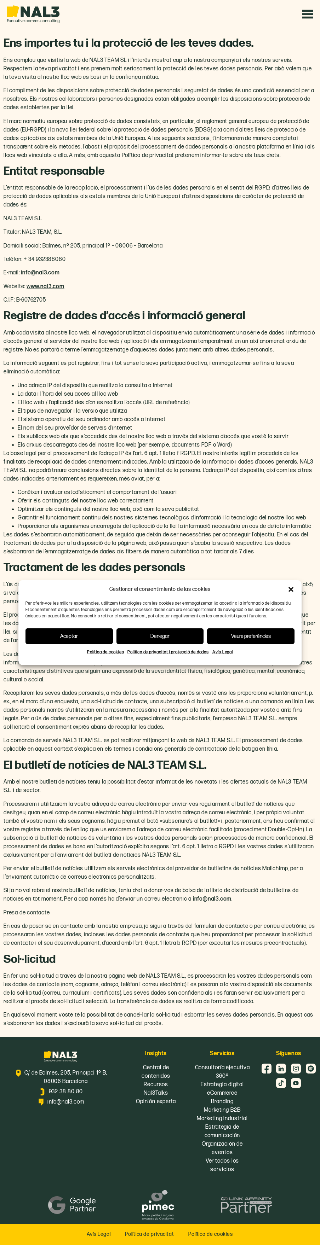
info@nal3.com (40, 272)
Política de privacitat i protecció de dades (167, 652)
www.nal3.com (45, 286)
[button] (291, 589)
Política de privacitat (149, 1234)
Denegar (160, 636)
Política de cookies (105, 652)
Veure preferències (251, 636)
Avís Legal (222, 652)
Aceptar (69, 636)
